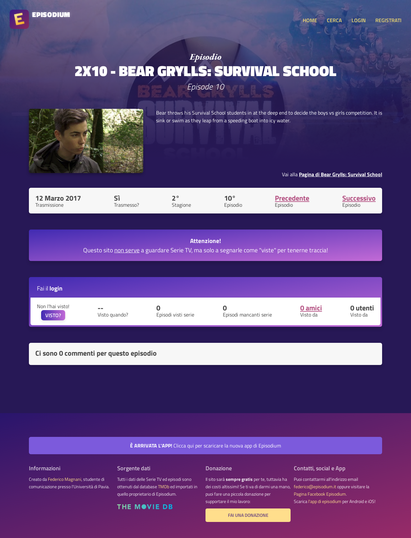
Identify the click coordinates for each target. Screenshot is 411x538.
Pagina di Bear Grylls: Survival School (340, 174)
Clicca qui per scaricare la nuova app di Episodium (205, 445)
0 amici (311, 307)
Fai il (50, 288)
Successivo (359, 198)
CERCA (334, 20)
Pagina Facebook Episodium (320, 494)
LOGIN (359, 20)
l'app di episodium (324, 501)
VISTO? (53, 315)
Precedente (292, 198)
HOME (310, 20)
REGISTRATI (388, 20)
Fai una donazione (248, 515)
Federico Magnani (64, 479)
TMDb (163, 486)
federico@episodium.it (315, 486)
